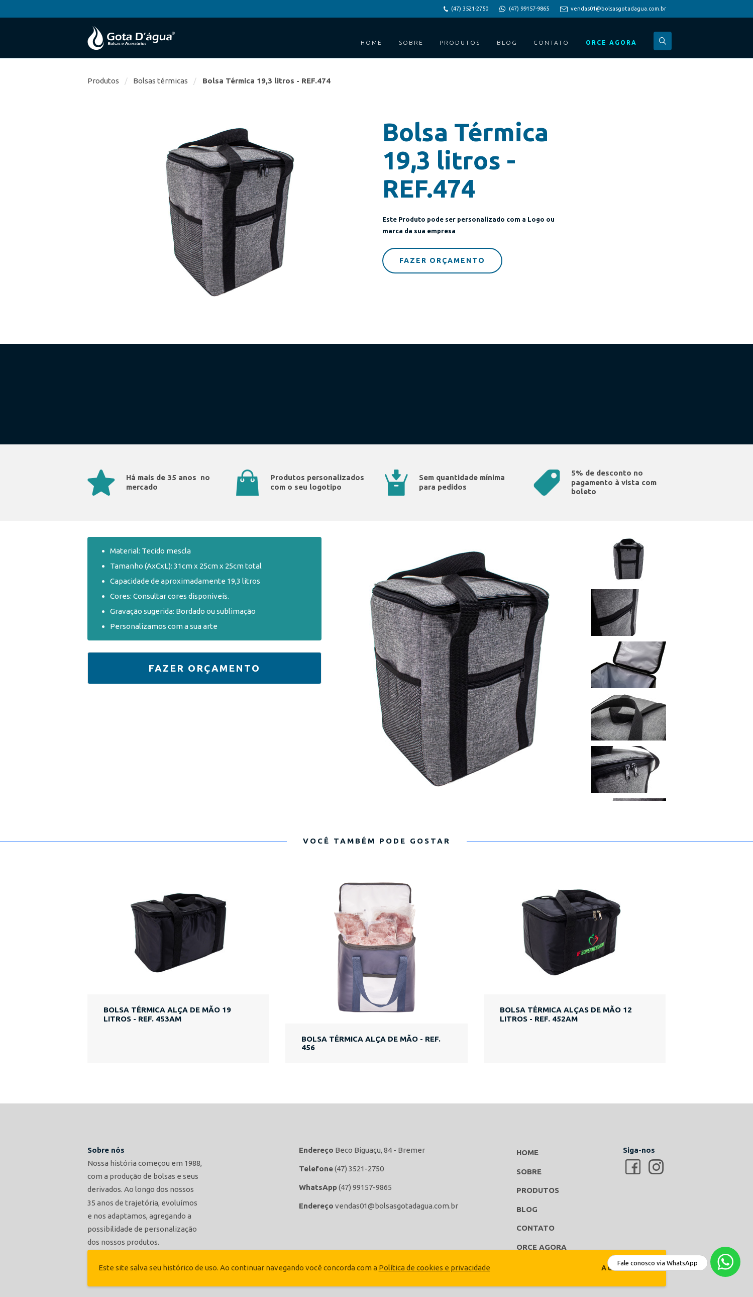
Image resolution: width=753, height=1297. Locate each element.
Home (371, 42)
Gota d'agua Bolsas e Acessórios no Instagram (656, 1167)
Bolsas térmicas (160, 80)
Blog (507, 42)
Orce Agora (611, 42)
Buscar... (663, 41)
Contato (551, 42)
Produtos (460, 42)
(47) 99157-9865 (529, 9)
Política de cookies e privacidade (434, 1267)
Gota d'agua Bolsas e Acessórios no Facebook (633, 1167)
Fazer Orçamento (442, 260)
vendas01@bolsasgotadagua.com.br (618, 9)
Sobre (411, 42)
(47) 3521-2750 (469, 9)
